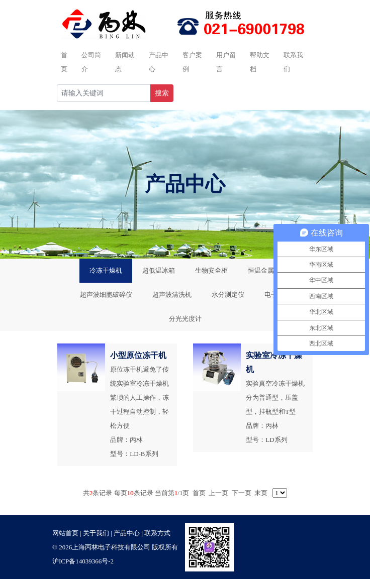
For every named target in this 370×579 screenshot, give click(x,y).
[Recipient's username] (104, 93)
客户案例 (192, 62)
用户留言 (226, 62)
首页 (64, 62)
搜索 (162, 93)
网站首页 (65, 533)
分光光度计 (185, 318)
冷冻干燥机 (105, 270)
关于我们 (96, 533)
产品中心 (158, 62)
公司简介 (91, 62)
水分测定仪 (228, 294)
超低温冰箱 (158, 270)
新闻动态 (125, 62)
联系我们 (293, 62)
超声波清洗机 (172, 294)
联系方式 (157, 533)
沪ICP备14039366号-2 (83, 561)
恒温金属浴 (264, 270)
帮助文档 (259, 62)
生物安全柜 (211, 270)
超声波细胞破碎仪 (106, 294)
